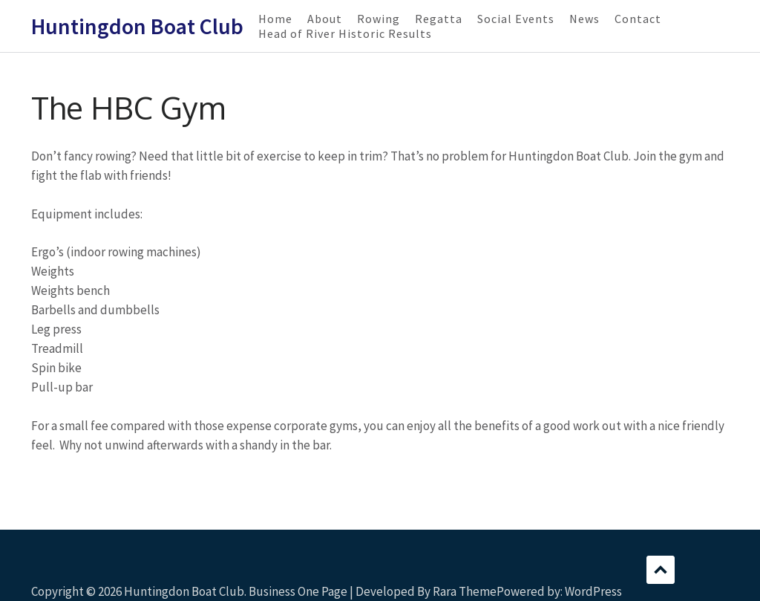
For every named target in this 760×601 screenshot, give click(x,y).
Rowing (378, 18)
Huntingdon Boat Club (137, 26)
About (324, 18)
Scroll (660, 570)
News (584, 18)
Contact (638, 18)
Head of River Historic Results (345, 33)
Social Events (515, 18)
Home (275, 18)
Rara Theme (465, 591)
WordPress (593, 591)
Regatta (438, 18)
